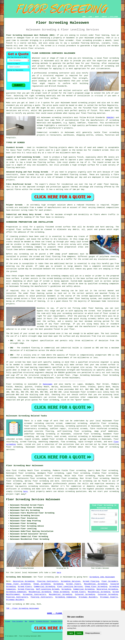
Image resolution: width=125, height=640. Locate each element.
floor (116, 421)
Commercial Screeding (44, 587)
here (25, 491)
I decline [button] (79, 633)
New (26, 621)
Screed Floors (73, 584)
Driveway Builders (88, 597)
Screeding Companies (16, 592)
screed (54, 93)
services (104, 397)
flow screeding (68, 442)
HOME (84, 17)
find (14, 470)
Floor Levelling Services (70, 587)
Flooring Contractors (47, 581)
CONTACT (104, 17)
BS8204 (110, 118)
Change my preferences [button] (92, 633)
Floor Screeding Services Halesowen (33, 499)
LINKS (90, 17)
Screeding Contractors (34, 594)
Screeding (58, 584)
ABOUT (97, 17)
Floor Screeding (17, 621)
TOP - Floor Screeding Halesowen (22, 608)
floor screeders (89, 392)
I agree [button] (71, 633)
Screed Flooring (91, 581)
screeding (11, 397)
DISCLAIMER (114, 17)
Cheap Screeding (41, 584)
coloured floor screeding (86, 434)
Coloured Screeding (85, 594)
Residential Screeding (95, 584)
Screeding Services (70, 581)
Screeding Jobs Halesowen (102, 577)
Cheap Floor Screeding (18, 584)
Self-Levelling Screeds (47, 589)
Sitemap (7, 621)
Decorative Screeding (23, 581)
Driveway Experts (109, 597)
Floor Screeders (110, 581)
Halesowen (47, 384)
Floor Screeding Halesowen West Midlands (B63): (31, 35)
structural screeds (78, 429)
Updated (31, 621)
